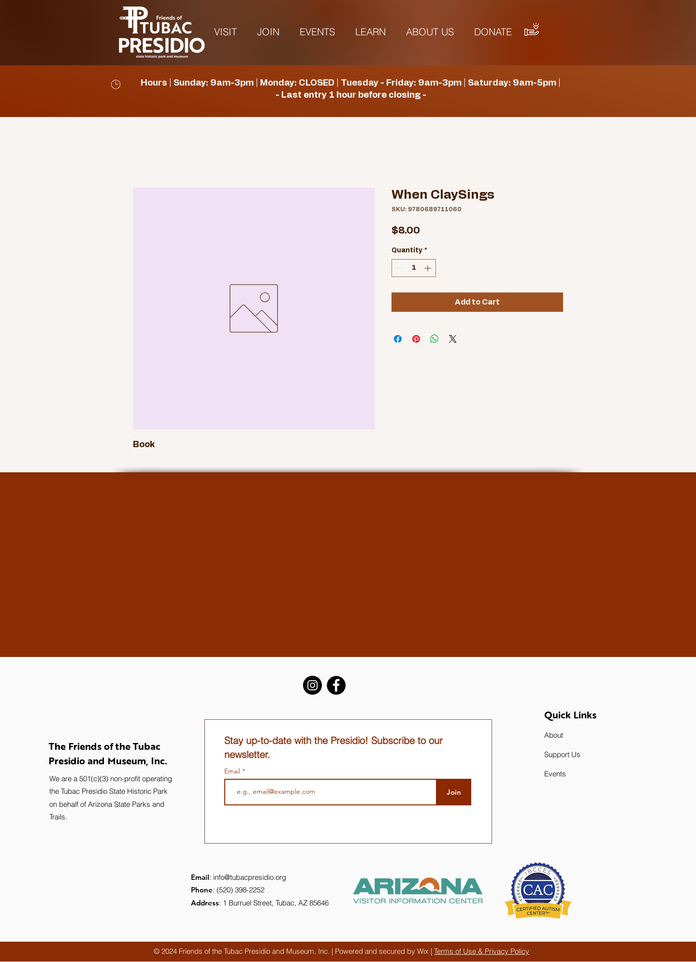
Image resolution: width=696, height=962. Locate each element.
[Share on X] (453, 339)
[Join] (453, 792)
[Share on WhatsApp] (434, 339)
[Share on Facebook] (398, 339)
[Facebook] (336, 685)
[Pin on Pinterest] (416, 339)
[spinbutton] (413, 268)
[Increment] (428, 268)
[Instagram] (312, 685)
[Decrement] (399, 268)
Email (233, 771)
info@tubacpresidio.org (249, 877)
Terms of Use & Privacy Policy (481, 951)
